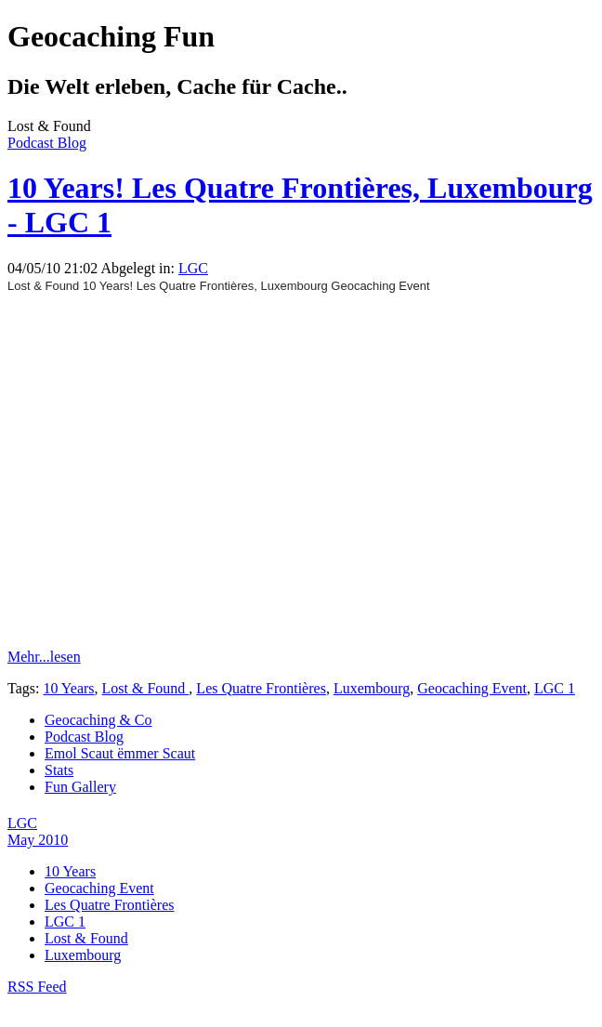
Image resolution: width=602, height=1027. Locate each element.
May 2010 (37, 840)
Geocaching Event (472, 688)
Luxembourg (372, 688)
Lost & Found (146, 688)
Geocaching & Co (98, 720)
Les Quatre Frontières (261, 688)
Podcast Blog (46, 143)
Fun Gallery (80, 787)
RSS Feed (37, 986)
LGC (193, 268)
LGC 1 (554, 688)
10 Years (68, 688)
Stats (59, 770)
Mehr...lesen (44, 657)
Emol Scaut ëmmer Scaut (120, 753)
